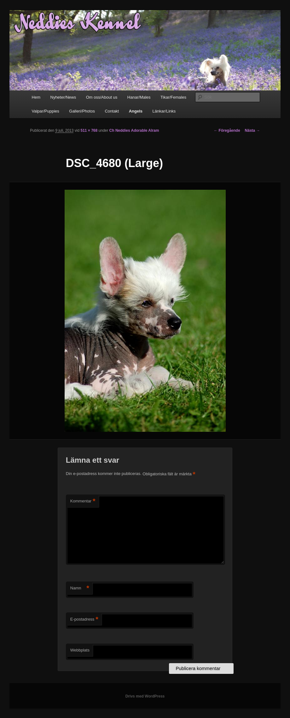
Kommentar (83, 501)
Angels (135, 111)
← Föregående (227, 130)
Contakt (112, 111)
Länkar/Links (164, 111)
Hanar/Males (139, 97)
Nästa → (252, 130)
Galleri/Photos (82, 111)
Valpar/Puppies (45, 111)
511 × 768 (88, 130)
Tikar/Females (173, 97)
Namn (79, 588)
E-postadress (84, 619)
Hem (36, 97)
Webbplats (80, 650)
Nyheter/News (63, 97)
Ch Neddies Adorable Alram (134, 130)
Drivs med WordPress (145, 696)
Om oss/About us (102, 97)
